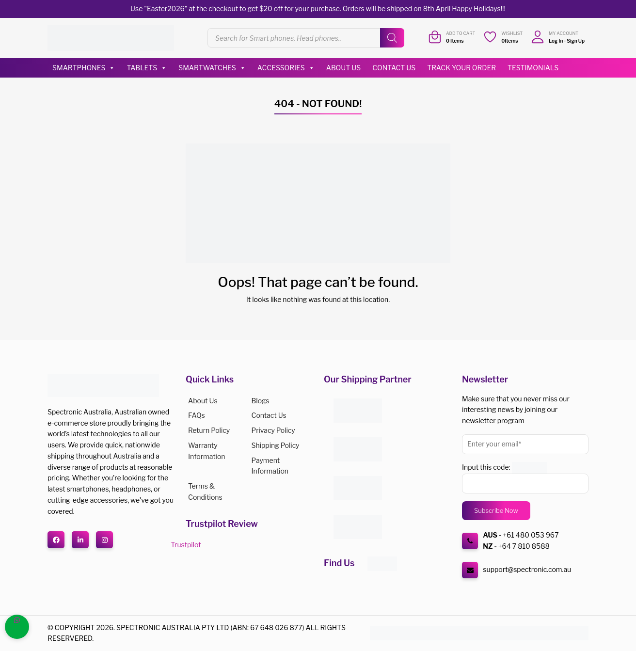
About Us (343, 68)
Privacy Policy (273, 430)
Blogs (261, 401)
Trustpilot (186, 544)
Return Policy (209, 430)
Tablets (147, 68)
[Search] (392, 38)
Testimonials (533, 68)
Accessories (286, 68)
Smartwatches (212, 68)
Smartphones (83, 68)
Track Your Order (461, 68)
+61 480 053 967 (530, 535)
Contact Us (393, 68)
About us (203, 401)
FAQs (196, 415)
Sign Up (576, 41)
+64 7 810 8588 (524, 546)
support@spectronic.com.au (527, 569)
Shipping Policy (276, 445)
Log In (556, 41)
